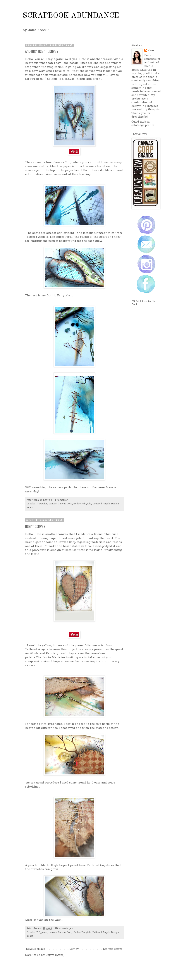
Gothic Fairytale (82, 504)
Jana (151, 50)
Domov (74, 949)
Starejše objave (112, 949)
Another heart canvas (41, 51)
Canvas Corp (65, 504)
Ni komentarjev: (64, 928)
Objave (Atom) (55, 955)
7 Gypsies (41, 504)
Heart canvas (35, 526)
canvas (53, 504)
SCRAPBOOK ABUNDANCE (71, 16)
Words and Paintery (44, 654)
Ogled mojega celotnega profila (142, 124)
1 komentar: (62, 500)
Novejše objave (35, 949)
